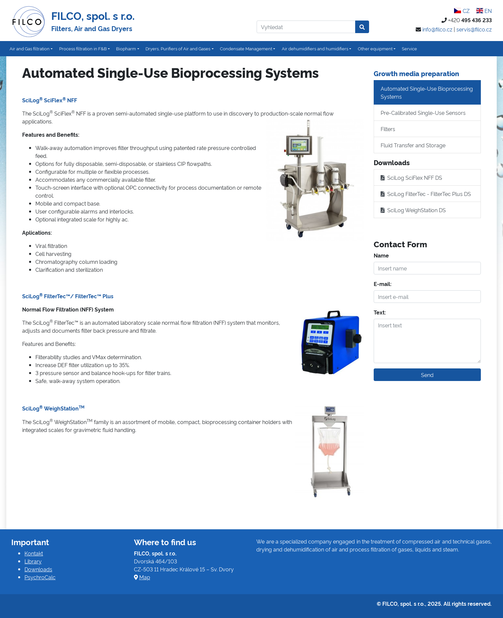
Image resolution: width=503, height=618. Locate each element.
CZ (461, 10)
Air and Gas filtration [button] (30, 48)
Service (409, 48)
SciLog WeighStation (53, 408)
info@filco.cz (437, 29)
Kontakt (33, 553)
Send (427, 374)
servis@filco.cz (474, 29)
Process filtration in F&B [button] (83, 48)
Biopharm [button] (126, 48)
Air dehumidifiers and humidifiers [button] (315, 48)
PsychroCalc (40, 577)
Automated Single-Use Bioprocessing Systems (427, 92)
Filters (388, 128)
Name (381, 255)
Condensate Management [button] (246, 48)
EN (484, 10)
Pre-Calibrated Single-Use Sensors (423, 112)
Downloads (38, 569)
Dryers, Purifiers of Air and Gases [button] (178, 48)
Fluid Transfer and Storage (413, 145)
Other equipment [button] (375, 48)
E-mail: (383, 283)
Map (144, 577)
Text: (380, 312)
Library (33, 561)
